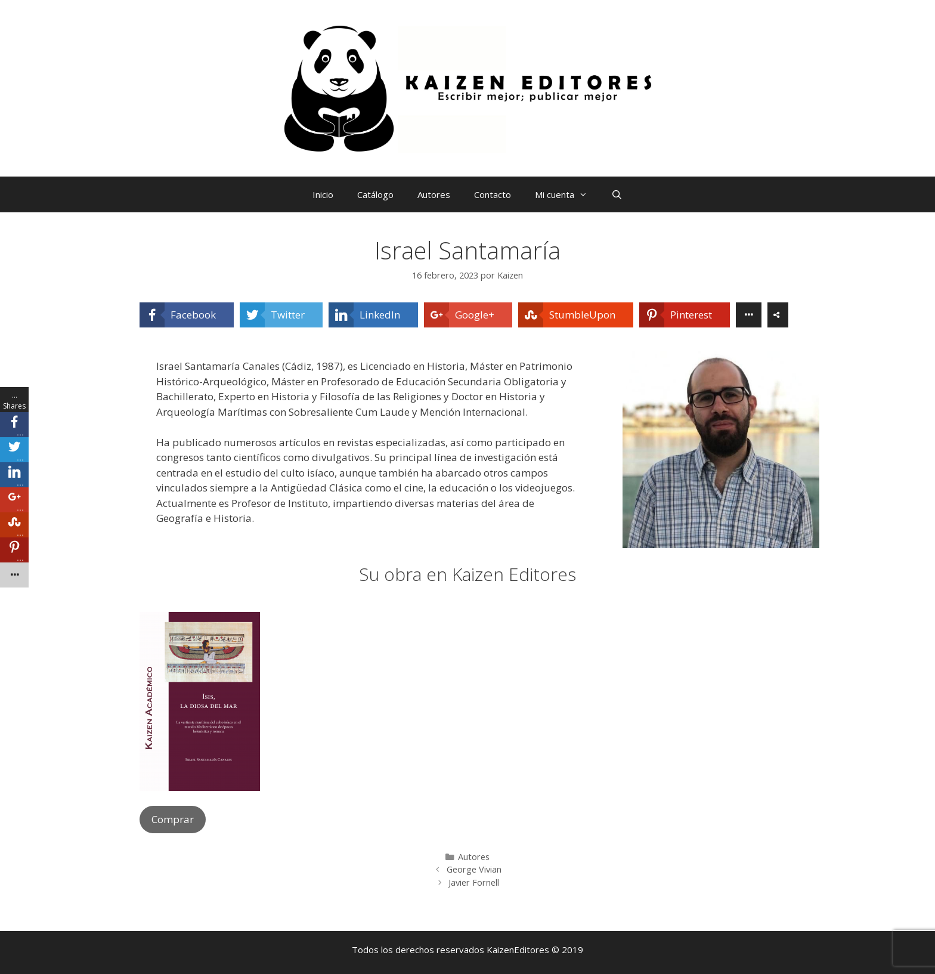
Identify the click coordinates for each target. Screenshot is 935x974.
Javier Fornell (473, 882)
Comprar (172, 819)
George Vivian (474, 869)
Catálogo (375, 194)
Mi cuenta (567, 194)
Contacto (492, 194)
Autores (433, 194)
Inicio (322, 194)
